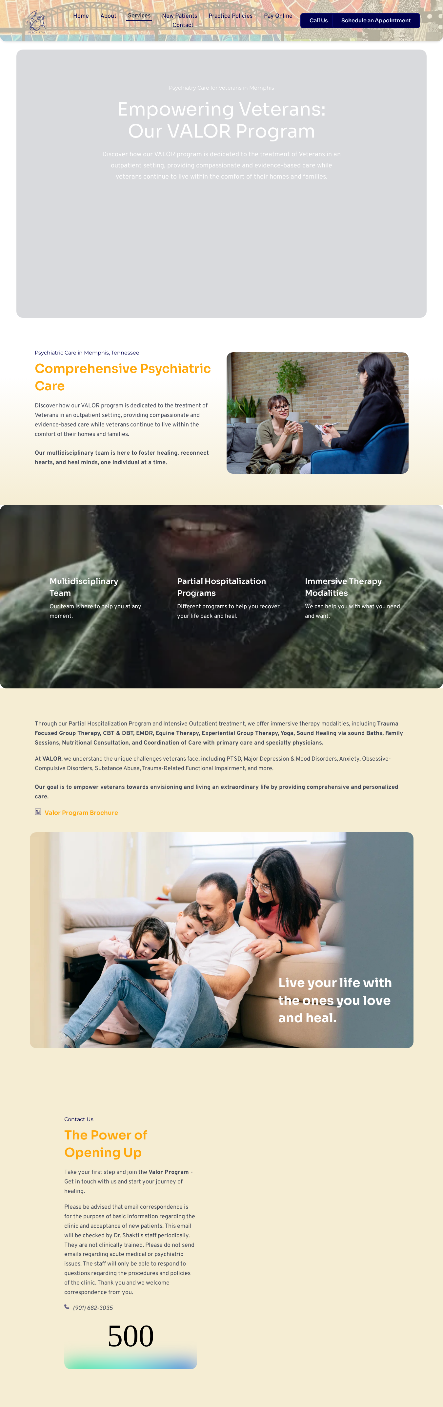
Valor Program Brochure (81, 812)
